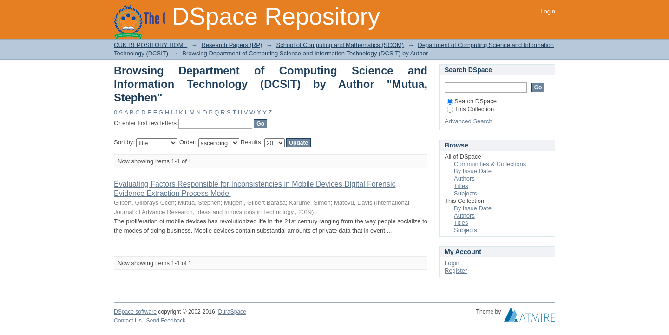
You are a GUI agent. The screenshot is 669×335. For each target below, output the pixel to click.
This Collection (470, 109)
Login (547, 11)
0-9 (118, 112)
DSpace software (135, 311)
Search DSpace (472, 101)
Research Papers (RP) (231, 44)
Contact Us (128, 320)
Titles (461, 185)
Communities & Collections (490, 164)
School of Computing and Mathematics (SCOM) (340, 44)
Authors (464, 178)
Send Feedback (166, 320)
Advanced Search (468, 121)
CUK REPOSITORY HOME (150, 44)
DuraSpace (232, 311)
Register (456, 270)
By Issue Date (473, 171)
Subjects (465, 193)
